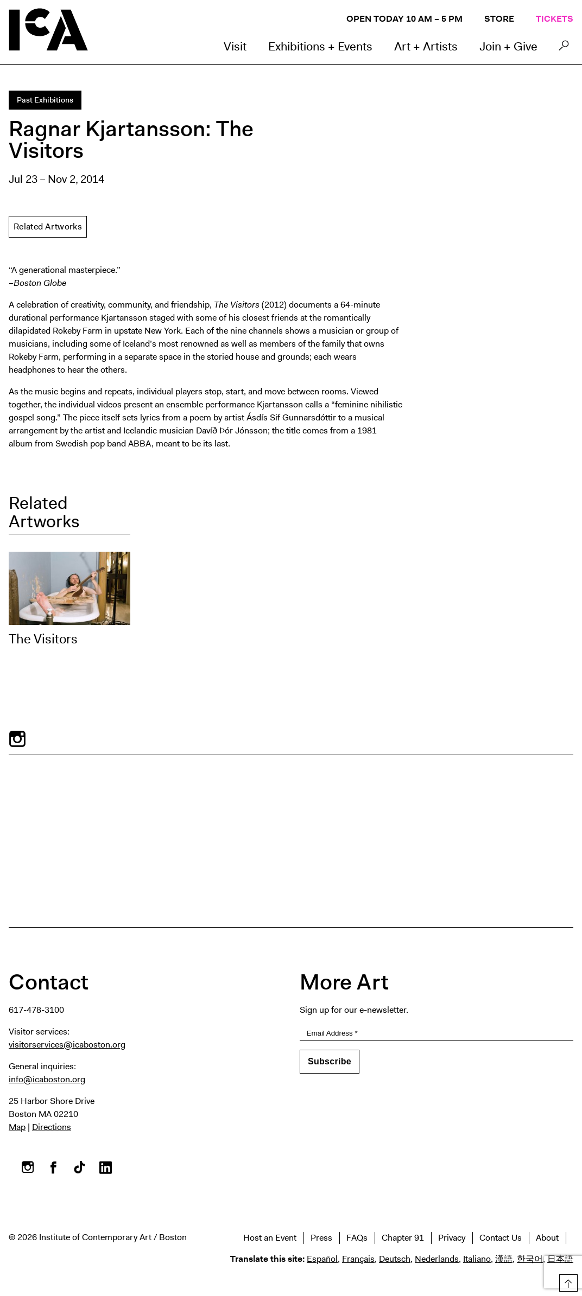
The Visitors (43, 639)
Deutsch (394, 1259)
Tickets (554, 18)
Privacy (451, 1237)
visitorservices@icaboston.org (67, 1044)
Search (564, 48)
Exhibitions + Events (320, 46)
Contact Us (500, 1237)
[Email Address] (436, 1033)
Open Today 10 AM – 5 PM (404, 18)
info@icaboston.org (47, 1079)
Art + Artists (426, 46)
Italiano (477, 1259)
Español (322, 1259)
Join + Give (508, 46)
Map (17, 1127)
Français (358, 1259)
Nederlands (437, 1259)
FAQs (357, 1237)
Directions (51, 1127)
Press (321, 1237)
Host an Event (269, 1237)
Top (566, 1281)
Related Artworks (48, 226)
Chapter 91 (403, 1237)
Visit (235, 46)
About (547, 1237)
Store (499, 18)
